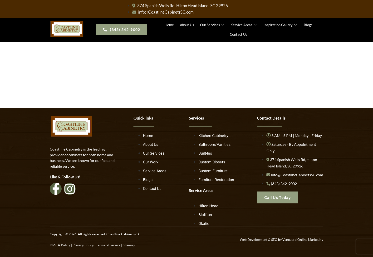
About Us (187, 25)
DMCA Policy (60, 245)
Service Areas (244, 25)
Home (169, 25)
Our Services (212, 25)
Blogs (308, 25)
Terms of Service (108, 245)
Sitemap (129, 245)
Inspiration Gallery (281, 25)
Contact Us (238, 34)
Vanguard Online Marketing (302, 239)
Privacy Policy (83, 245)
